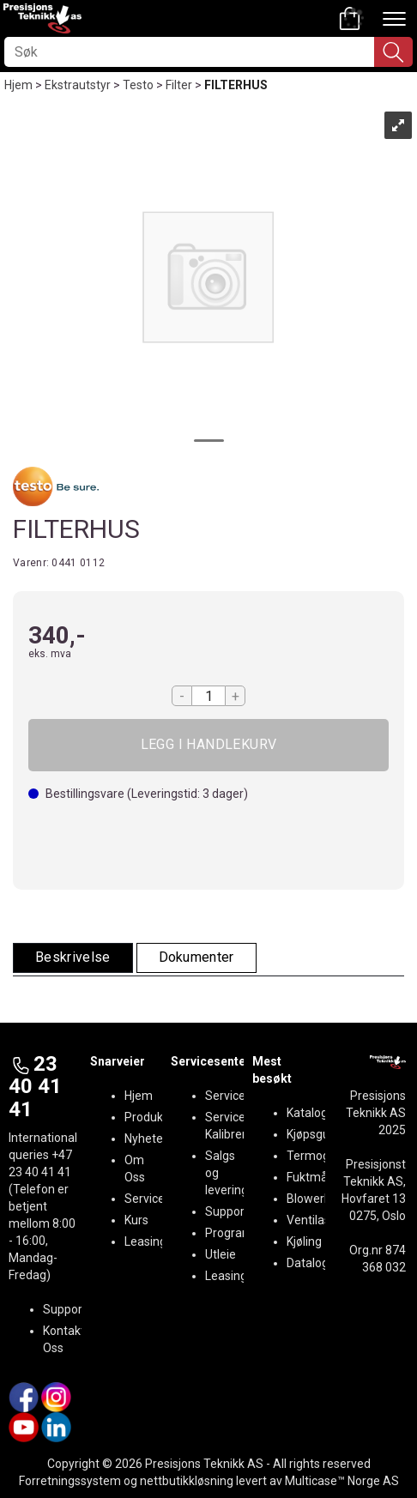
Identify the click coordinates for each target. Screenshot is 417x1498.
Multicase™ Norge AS (342, 1481)
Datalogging (319, 1263)
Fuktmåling (317, 1177)
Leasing (145, 1241)
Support (65, 1309)
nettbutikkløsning (186, 1481)
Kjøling (304, 1241)
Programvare (241, 1233)
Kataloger (313, 1113)
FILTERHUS (236, 85)
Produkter (151, 1117)
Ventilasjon (317, 1220)
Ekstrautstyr (78, 85)
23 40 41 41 (35, 1086)
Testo (138, 85)
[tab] (73, 958)
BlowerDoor (318, 1198)
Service (144, 1198)
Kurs (136, 1220)
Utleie (220, 1254)
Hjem (18, 85)
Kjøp (208, 745)
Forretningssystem (70, 1481)
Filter (179, 85)
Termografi (317, 1156)
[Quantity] (208, 696)
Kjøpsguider (318, 1134)
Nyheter (145, 1138)
